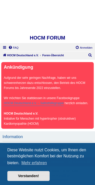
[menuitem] (13, 48)
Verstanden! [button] (28, 176)
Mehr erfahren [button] (34, 163)
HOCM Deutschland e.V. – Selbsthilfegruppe (34, 103)
